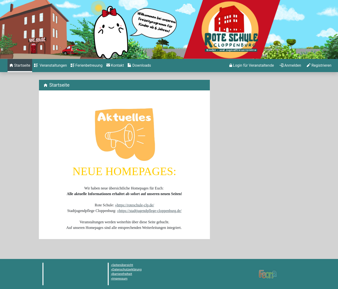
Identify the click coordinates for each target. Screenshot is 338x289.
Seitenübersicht (122, 265)
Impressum (119, 278)
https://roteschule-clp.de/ (135, 205)
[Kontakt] (115, 65)
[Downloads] (139, 65)
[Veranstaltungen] (50, 65)
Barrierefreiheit (122, 274)
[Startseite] (20, 65)
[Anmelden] (251, 65)
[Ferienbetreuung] (86, 65)
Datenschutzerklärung (127, 269)
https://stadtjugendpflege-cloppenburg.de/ (150, 211)
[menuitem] (20, 65)
